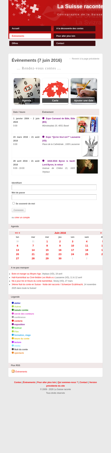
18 (86, 249)
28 (33, 258)
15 (47, 249)
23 (60, 254)
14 (33, 249)
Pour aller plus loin (65, 36)
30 (17, 241)
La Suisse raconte (80, 6)
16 (60, 249)
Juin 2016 (60, 232)
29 (47, 258)
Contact (60, 43)
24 (72, 254)
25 (86, 254)
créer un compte (22, 217)
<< (16, 232)
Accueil (15, 28)
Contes (17, 382)
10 (72, 245)
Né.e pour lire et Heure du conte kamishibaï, (32, 281)
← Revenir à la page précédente (84, 59)
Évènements (18, 36)
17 (72, 249)
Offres (15, 43)
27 (17, 258)
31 (33, 241)
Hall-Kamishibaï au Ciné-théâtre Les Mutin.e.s (33, 277)
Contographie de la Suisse (80, 14)
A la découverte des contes (69, 28)
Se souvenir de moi (23, 203)
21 (33, 254)
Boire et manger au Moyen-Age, (26, 274)
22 (47, 254)
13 (17, 249)
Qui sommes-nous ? (68, 382)
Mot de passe (54, 195)
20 (17, 254)
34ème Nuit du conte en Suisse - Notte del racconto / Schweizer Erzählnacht (47, 284)
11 (86, 245)
